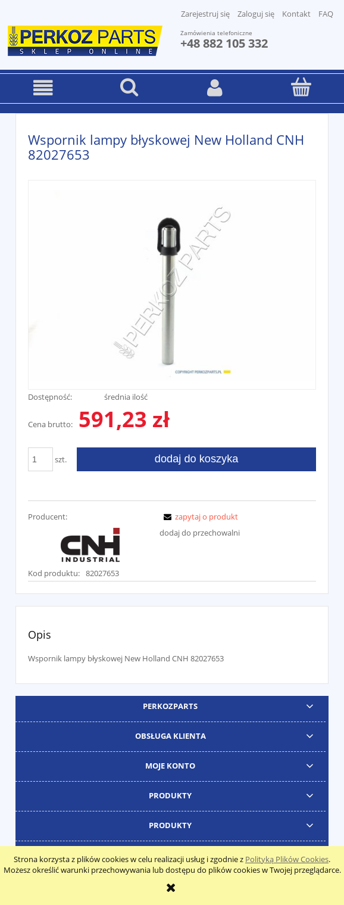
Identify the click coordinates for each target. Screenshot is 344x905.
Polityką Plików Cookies (287, 859)
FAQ (325, 13)
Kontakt (296, 13)
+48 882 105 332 (224, 43)
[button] (43, 88)
